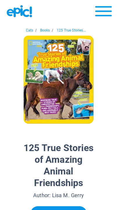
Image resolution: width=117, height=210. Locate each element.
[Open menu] (103, 13)
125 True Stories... (71, 30)
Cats (29, 30)
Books (45, 30)
